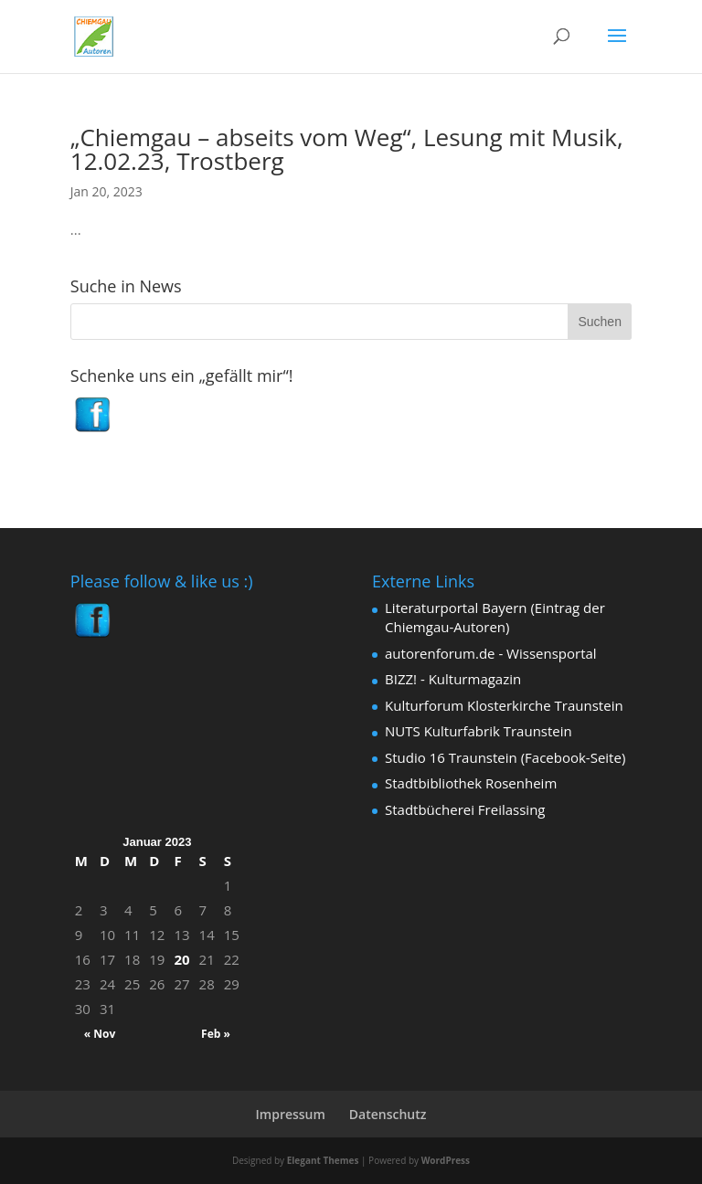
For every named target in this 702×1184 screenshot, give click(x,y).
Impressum (290, 1114)
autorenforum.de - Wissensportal (491, 653)
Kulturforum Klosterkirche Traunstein (504, 705)
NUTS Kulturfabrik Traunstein (478, 731)
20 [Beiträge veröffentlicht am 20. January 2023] (181, 959)
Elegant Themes (323, 1160)
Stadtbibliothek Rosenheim (471, 783)
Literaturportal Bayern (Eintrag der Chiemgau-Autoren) (495, 617)
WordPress (445, 1160)
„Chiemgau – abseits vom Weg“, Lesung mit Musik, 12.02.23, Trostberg (346, 149)
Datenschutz (388, 1114)
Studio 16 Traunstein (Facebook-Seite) (505, 757)
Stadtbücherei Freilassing (465, 809)
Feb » (215, 1033)
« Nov (100, 1033)
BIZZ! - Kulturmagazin (453, 679)
